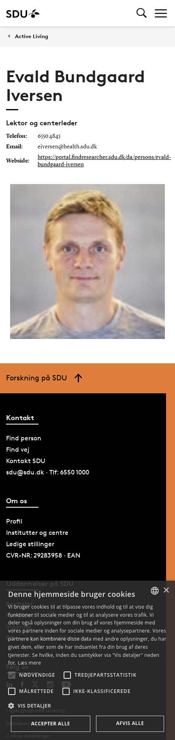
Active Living (31, 36)
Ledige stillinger (30, 544)
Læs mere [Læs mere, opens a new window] (29, 662)
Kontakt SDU (25, 461)
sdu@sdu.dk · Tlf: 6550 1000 (47, 472)
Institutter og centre (37, 532)
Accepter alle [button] (50, 723)
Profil (14, 521)
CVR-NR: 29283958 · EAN (43, 555)
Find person (23, 438)
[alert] (87, 660)
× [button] (166, 591)
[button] (12, 675)
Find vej (18, 449)
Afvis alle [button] (130, 723)
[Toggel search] (142, 13)
